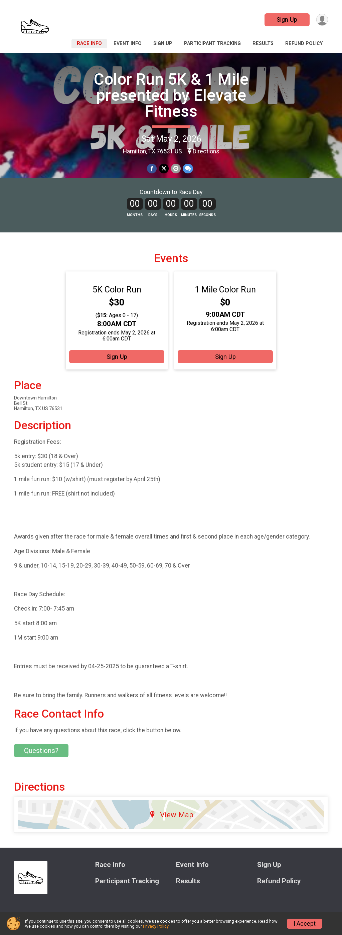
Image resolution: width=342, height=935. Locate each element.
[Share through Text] (187, 168)
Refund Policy (304, 43)
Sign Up (286, 19)
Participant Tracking (212, 43)
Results (263, 43)
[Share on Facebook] (152, 168)
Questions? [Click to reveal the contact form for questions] (41, 753)
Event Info (128, 43)
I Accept (305, 923)
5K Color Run (117, 291)
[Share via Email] (175, 168)
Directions (206, 151)
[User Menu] (322, 20)
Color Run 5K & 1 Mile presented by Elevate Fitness (171, 95)
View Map (171, 816)
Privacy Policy (155, 926)
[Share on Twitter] (164, 168)
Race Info (89, 43)
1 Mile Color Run (225, 291)
